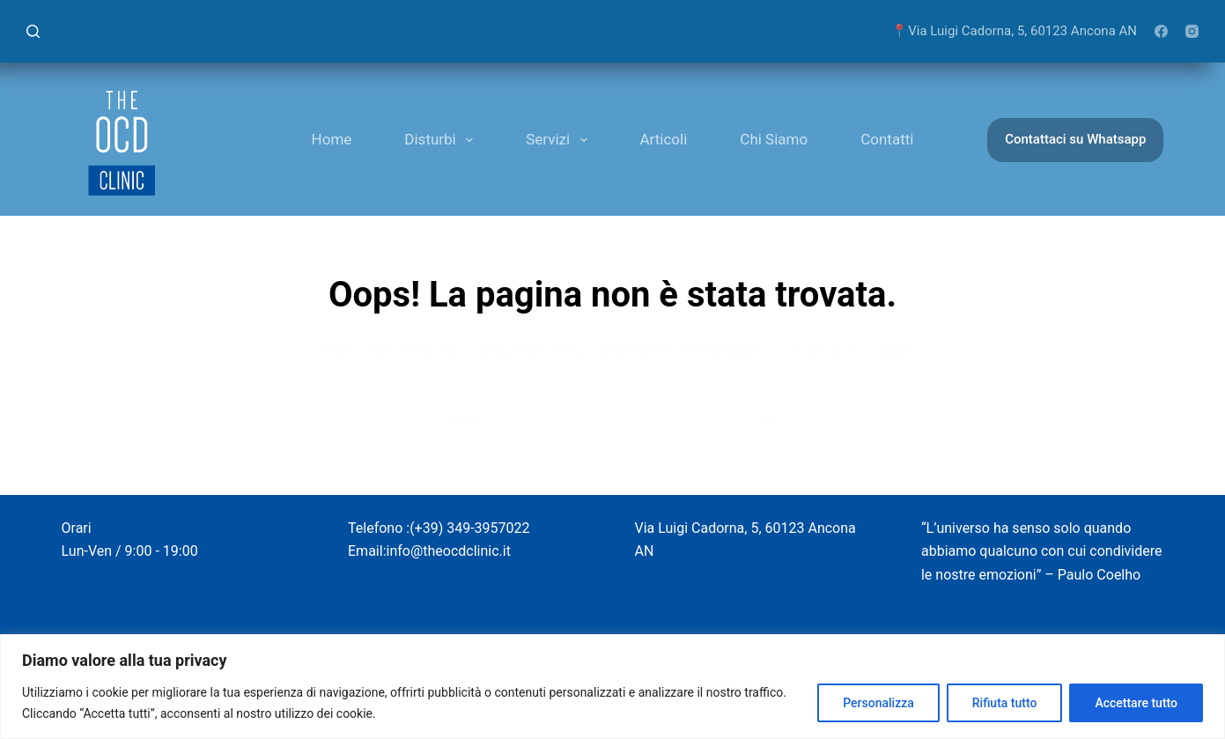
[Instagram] (1192, 31)
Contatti (886, 139)
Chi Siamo (774, 139)
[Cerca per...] (590, 419)
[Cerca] (33, 31)
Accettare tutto (1136, 703)
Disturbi (442, 140)
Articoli (664, 139)
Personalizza (878, 703)
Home (332, 139)
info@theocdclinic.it (449, 551)
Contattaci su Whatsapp (1075, 139)
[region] (612, 686)
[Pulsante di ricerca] (766, 419)
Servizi (560, 140)
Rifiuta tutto (1004, 703)
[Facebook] (1161, 31)
